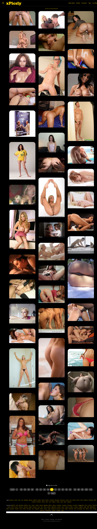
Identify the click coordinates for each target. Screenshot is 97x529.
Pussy (43, 502)
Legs (49, 509)
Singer (30, 507)
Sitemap (52, 519)
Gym (39, 507)
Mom (8, 509)
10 (21, 489)
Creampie (69, 505)
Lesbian (34, 502)
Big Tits (35, 500)
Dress (86, 505)
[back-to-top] (51, 515)
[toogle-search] (3, 3)
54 (66, 489)
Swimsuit (42, 510)
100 (86, 489)
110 (91, 489)
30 (28, 489)
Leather (71, 507)
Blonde (30, 500)
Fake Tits (95, 505)
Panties (17, 509)
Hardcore (62, 500)
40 (32, 489)
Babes (39, 500)
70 (75, 489)
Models (75, 3)
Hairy (45, 507)
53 (62, 489)
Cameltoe (59, 505)
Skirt (75, 509)
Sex (50, 502)
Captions (69, 502)
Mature (86, 500)
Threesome (48, 510)
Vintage (58, 510)
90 (82, 489)
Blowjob (26, 500)
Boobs (47, 500)
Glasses (35, 507)
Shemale (71, 509)
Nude (85, 507)
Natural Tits (93, 507)
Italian (59, 507)
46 (37, 489)
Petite (24, 509)
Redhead (91, 500)
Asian (15, 500)
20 (25, 489)
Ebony (90, 505)
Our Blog (91, 3)
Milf (95, 500)
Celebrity (52, 500)
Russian (59, 509)
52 (59, 489)
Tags (86, 3)
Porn (21, 509)
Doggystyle (81, 505)
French (16, 507)
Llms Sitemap (58, 519)
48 (44, 489)
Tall (84, 509)
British (50, 505)
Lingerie (81, 507)
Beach (41, 505)
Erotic (78, 500)
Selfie (66, 509)
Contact (47, 519)
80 (78, 489)
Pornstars (81, 3)
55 (70, 489)
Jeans (63, 507)
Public (58, 502)
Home (42, 519)
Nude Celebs (68, 3)
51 (55, 489)
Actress (21, 507)
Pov (33, 509)
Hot (70, 500)
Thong (94, 509)
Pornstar (39, 502)
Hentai (74, 500)
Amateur (11, 500)
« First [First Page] (12, 489)
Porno (81, 500)
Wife (65, 502)
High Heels (54, 507)
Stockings (79, 509)
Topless (54, 502)
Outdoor (12, 509)
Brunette (57, 500)
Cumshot (75, 505)
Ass (22, 500)
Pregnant (37, 509)
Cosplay (64, 505)
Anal (19, 500)
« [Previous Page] (16, 489)
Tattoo (87, 509)
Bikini (43, 500)
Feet (12, 507)
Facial (9, 507)
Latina (67, 500)
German (26, 507)
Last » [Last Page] (53, 493)
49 (48, 489)
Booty (54, 505)
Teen (47, 502)
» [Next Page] (48, 493)
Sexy (62, 502)
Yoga (62, 510)
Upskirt (53, 510)
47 (40, 489)
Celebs (37, 505)
